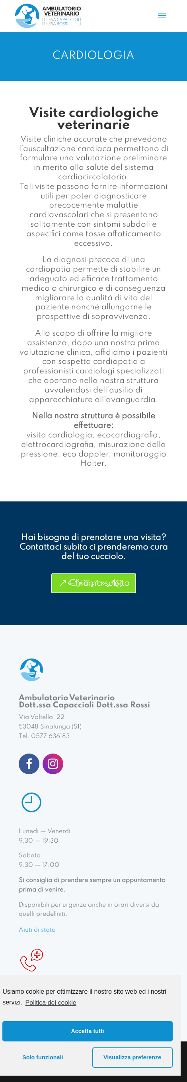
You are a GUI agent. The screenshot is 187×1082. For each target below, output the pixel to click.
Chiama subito (99, 583)
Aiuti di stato (37, 930)
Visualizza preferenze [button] (132, 1057)
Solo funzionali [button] (42, 1057)
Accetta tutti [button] (87, 1031)
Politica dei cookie (50, 1002)
